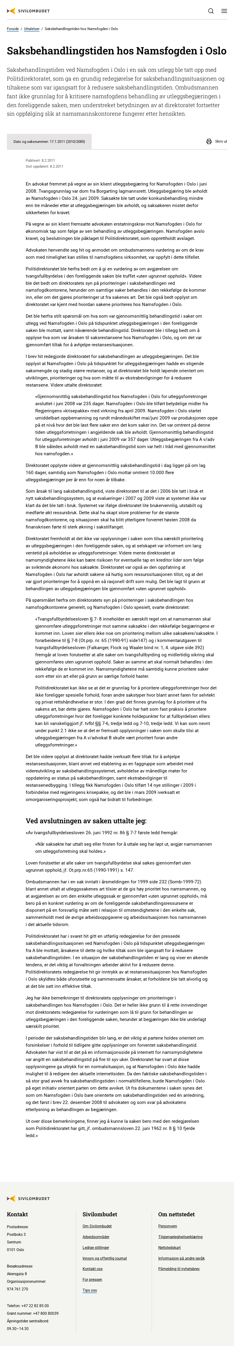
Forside (13, 29)
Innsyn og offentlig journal (105, 1258)
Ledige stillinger (96, 1247)
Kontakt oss (93, 1269)
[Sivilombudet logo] (28, 11)
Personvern (167, 1226)
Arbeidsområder (96, 1237)
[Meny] (224, 11)
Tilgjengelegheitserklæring (180, 1237)
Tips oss (90, 1290)
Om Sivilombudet (97, 1226)
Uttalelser (32, 29)
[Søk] (211, 11)
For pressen (92, 1279)
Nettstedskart (169, 1247)
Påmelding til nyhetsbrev (179, 1269)
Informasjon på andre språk (181, 1258)
